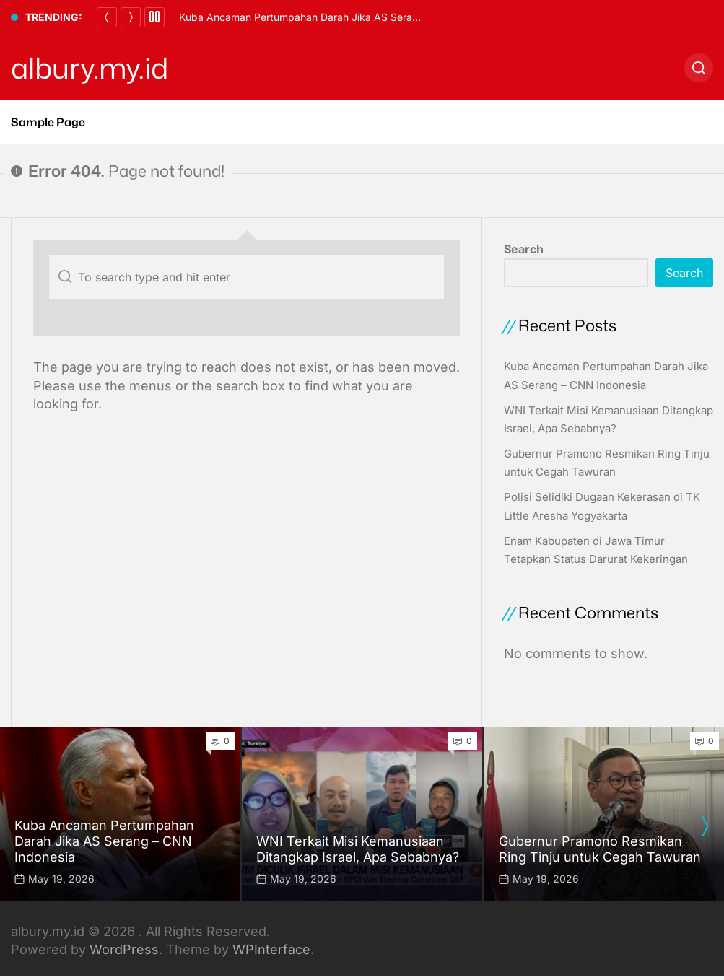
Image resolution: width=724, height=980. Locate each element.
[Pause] (154, 17)
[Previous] (107, 17)
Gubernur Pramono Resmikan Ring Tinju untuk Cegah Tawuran (600, 849)
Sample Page (48, 122)
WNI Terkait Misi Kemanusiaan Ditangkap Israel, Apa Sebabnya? (357, 849)
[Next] (131, 17)
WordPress (124, 949)
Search (524, 249)
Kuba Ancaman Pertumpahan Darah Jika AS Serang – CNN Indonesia (343, 17)
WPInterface (271, 949)
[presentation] (704, 826)
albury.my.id (89, 68)
